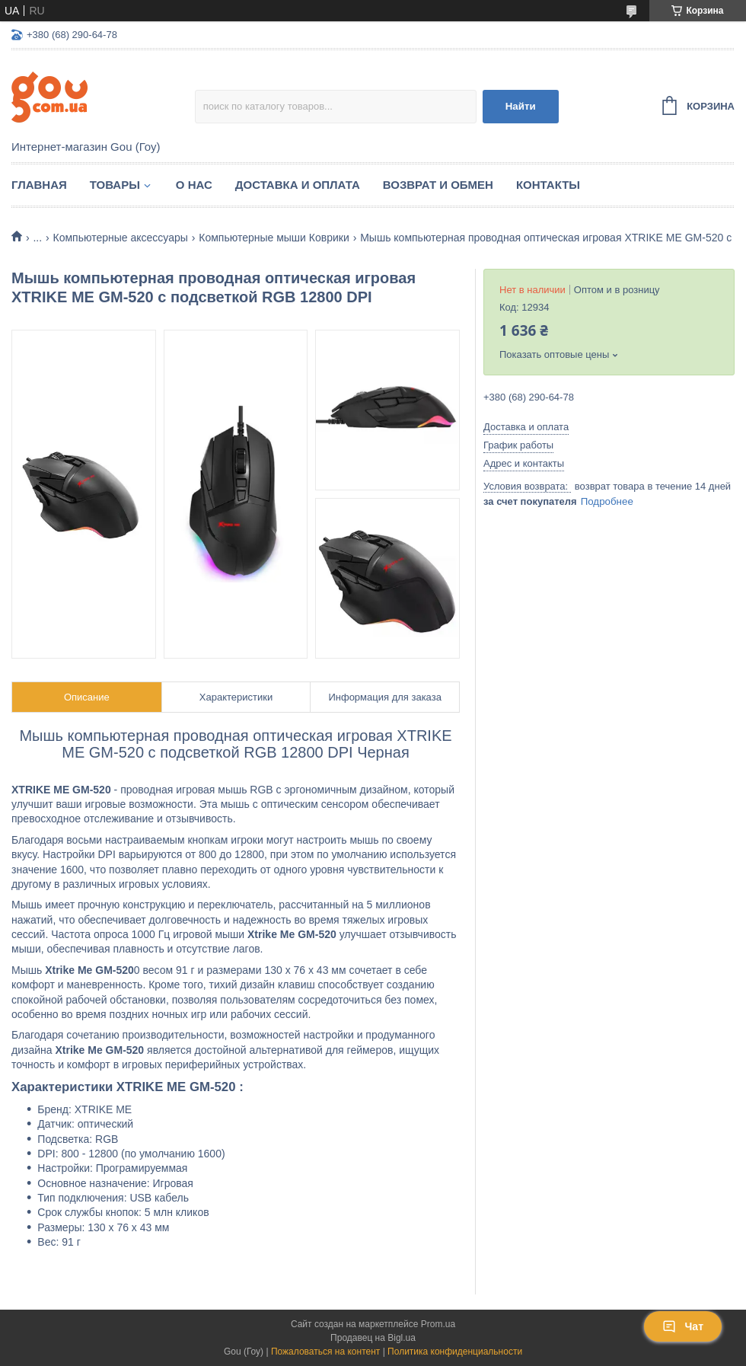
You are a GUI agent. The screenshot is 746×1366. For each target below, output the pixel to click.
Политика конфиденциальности (454, 1351)
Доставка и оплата (297, 184)
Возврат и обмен (438, 184)
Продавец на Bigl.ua (373, 1337)
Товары (115, 184)
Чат (682, 1326)
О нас (194, 184)
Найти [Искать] (520, 106)
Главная (39, 184)
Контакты (548, 184)
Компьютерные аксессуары (120, 237)
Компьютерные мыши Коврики (274, 237)
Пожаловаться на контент (325, 1351)
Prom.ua (438, 1324)
